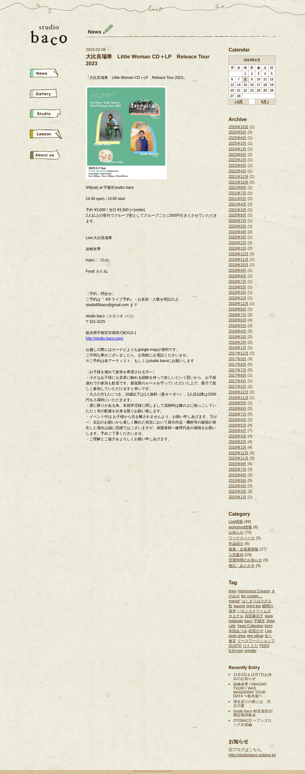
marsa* (234, 601)
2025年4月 (237, 138)
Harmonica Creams (254, 591)
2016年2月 (237, 442)
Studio (49, 114)
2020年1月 (237, 248)
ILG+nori (236, 651)
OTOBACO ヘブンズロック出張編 (252, 722)
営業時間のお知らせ (245, 560)
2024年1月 (237, 149)
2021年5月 (237, 199)
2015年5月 (237, 480)
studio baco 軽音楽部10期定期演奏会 (252, 713)
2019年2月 (237, 298)
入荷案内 (236, 555)
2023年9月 (237, 154)
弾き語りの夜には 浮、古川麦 (253, 703)
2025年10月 (238, 127)
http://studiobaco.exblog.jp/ (252, 755)
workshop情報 (240, 527)
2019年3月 (237, 292)
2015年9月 (237, 464)
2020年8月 (237, 215)
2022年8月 (237, 165)
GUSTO (235, 646)
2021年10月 (238, 182)
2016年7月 (237, 414)
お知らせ (236, 532)
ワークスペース (242, 538)
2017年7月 (237, 370)
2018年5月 (237, 326)
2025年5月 (237, 132)
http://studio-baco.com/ (104, 338)
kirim (268, 626)
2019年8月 (237, 276)
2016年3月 (237, 436)
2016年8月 (237, 408)
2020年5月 (237, 226)
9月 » (265, 101)
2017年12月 (238, 353)
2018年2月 (237, 342)
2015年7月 (237, 469)
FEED (264, 646)
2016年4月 (237, 430)
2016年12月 (238, 392)
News (49, 74)
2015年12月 (238, 453)
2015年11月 (238, 458)
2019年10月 (238, 265)
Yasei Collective (250, 626)
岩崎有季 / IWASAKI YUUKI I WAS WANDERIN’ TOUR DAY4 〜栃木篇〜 (250, 690)
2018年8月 (237, 309)
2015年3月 (237, 491)
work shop (237, 636)
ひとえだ (250, 646)
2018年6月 (237, 320)
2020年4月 (237, 232)
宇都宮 (259, 621)
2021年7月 (237, 193)
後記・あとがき (242, 566)
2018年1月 (237, 348)
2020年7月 (237, 221)
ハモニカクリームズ (254, 611)
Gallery (49, 94)
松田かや (255, 631)
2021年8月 (237, 187)
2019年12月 (238, 254)
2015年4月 (237, 486)
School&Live (49, 134)
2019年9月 (237, 270)
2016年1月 (237, 447)
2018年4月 (237, 331)
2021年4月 (237, 204)
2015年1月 (237, 497)
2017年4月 (237, 381)
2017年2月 (237, 386)
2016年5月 (237, 425)
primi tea (254, 606)
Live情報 (236, 521)
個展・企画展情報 (243, 549)
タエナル (236, 616)
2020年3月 (237, 237)
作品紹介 (236, 543)
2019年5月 (237, 287)
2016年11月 (238, 398)
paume (239, 606)
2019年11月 (238, 259)
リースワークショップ (256, 641)
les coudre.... (251, 596)
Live (268, 631)
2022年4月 (237, 171)
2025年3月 (237, 143)
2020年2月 (237, 243)
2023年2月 (237, 160)
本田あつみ (238, 631)
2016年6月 (237, 420)
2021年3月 (237, 210)
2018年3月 (237, 337)
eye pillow (255, 636)
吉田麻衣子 (254, 616)
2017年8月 (237, 364)
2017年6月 (237, 375)
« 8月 (239, 101)
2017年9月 (237, 359)
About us (49, 154)
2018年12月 (238, 303)
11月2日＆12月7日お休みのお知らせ (252, 676)
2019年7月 (237, 281)
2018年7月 (237, 315)
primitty (250, 651)
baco (248, 621)
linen (232, 591)
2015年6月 (237, 475)
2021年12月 (238, 176)
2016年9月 (237, 403)
